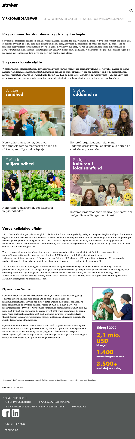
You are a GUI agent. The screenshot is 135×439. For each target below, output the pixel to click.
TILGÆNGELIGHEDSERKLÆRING (55, 401)
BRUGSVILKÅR (79, 406)
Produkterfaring (15, 423)
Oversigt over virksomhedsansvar (103, 18)
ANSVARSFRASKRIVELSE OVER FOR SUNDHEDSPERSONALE (34, 406)
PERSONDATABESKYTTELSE (18, 401)
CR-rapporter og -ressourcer (60, 18)
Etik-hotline (11, 430)
